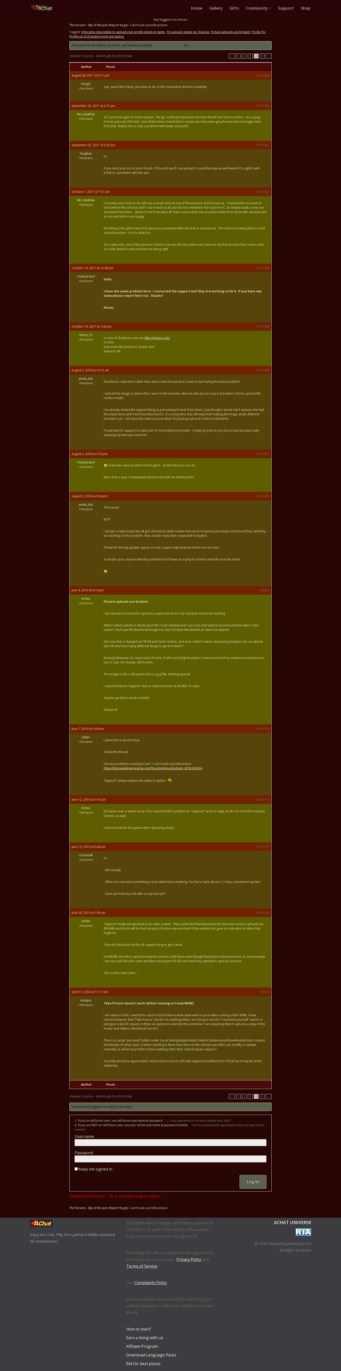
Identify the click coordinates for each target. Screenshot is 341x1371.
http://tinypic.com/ (157, 338)
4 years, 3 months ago (168, 45)
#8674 (265, 992)
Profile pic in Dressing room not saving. (96, 36)
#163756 (263, 799)
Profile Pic (258, 32)
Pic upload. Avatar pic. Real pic (188, 32)
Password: (84, 1153)
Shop (305, 8)
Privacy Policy (189, 1259)
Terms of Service (141, 1266)
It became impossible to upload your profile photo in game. (123, 32)
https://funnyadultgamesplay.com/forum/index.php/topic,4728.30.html (153, 768)
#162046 (263, 75)
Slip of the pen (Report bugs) (108, 25)
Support (286, 8)
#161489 (263, 326)
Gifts (234, 8)
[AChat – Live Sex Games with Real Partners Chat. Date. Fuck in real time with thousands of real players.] (43, 8)
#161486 (263, 106)
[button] (270, 8)
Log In (253, 1182)
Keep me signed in (95, 1169)
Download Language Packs (151, 1355)
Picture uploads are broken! (230, 32)
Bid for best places (143, 1363)
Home (196, 8)
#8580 (265, 590)
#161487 (263, 145)
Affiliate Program (142, 1346)
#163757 (263, 847)
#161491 (263, 454)
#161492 (263, 496)
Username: (85, 1136)
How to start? (138, 1329)
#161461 (263, 192)
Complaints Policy (150, 1282)
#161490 (263, 370)
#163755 (263, 729)
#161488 (263, 268)
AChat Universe (292, 1222)
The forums (77, 25)
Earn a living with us (144, 1337)
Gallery (215, 8)
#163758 (263, 913)
